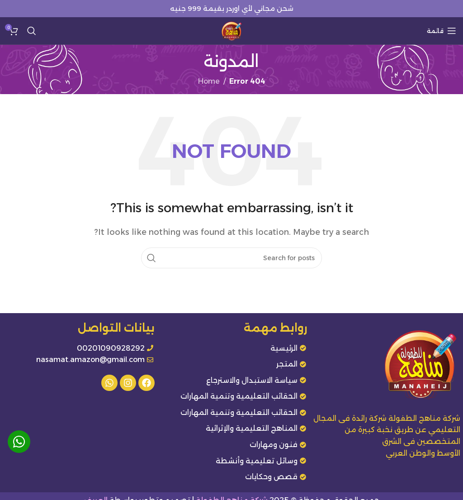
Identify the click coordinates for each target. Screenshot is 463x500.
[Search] (32, 31)
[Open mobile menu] (441, 31)
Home (209, 81)
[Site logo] (231, 30)
